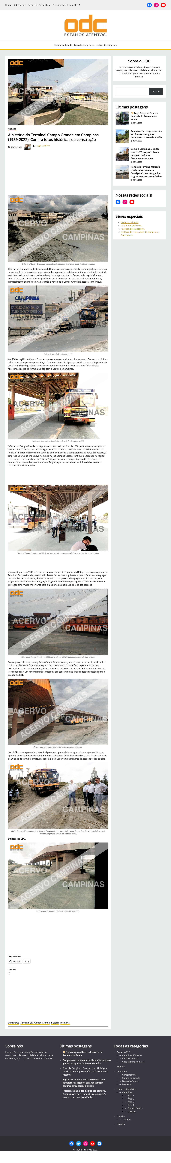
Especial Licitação (129, 222)
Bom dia (121, 1066)
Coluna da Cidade (131, 1077)
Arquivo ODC (123, 1052)
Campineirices (129, 1074)
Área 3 (131, 1101)
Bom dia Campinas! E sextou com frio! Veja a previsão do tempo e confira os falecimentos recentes (145, 153)
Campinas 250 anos (132, 1055)
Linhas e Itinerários (126, 1089)
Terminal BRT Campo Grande (35, 1022)
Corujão (132, 1111)
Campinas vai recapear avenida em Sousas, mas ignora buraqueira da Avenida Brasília (146, 134)
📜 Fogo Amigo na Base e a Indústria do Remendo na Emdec (144, 116)
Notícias (12, 128)
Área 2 (131, 1098)
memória (65, 1022)
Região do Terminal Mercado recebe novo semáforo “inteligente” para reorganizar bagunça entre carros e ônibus (146, 171)
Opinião (121, 1124)
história (55, 1022)
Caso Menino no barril (133, 1061)
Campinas (127, 1092)
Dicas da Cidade (130, 1081)
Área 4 (131, 1105)
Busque (156, 91)
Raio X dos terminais (131, 225)
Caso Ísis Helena (130, 1058)
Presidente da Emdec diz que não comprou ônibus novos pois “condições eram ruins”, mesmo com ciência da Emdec (84, 1094)
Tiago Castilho (43, 145)
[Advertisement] (58, 933)
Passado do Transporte (133, 228)
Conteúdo (122, 1071)
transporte (13, 1022)
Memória (126, 1084)
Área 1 (131, 1095)
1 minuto (126, 1119)
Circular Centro (135, 1108)
